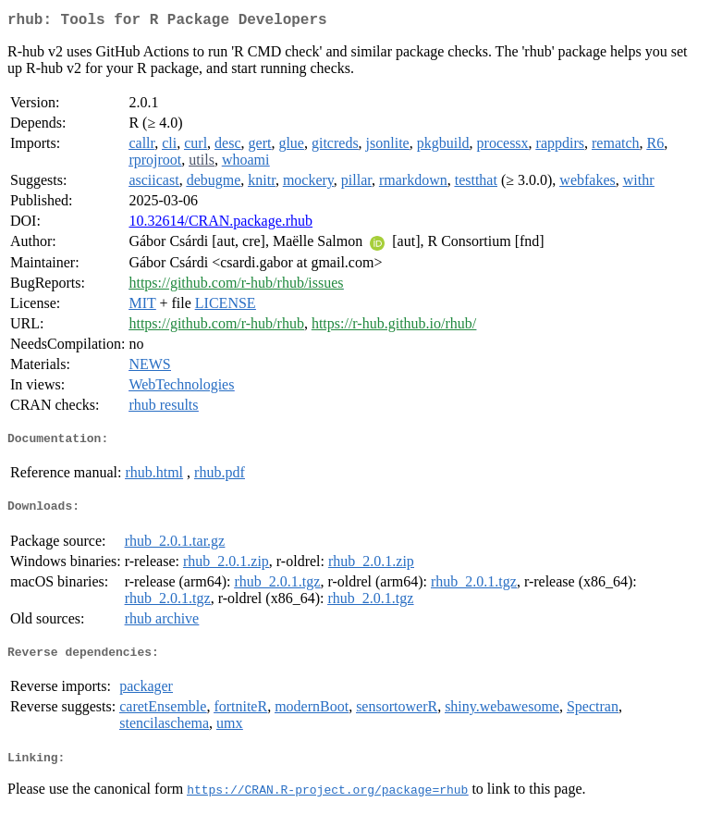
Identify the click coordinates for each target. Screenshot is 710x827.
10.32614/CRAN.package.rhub (220, 224)
